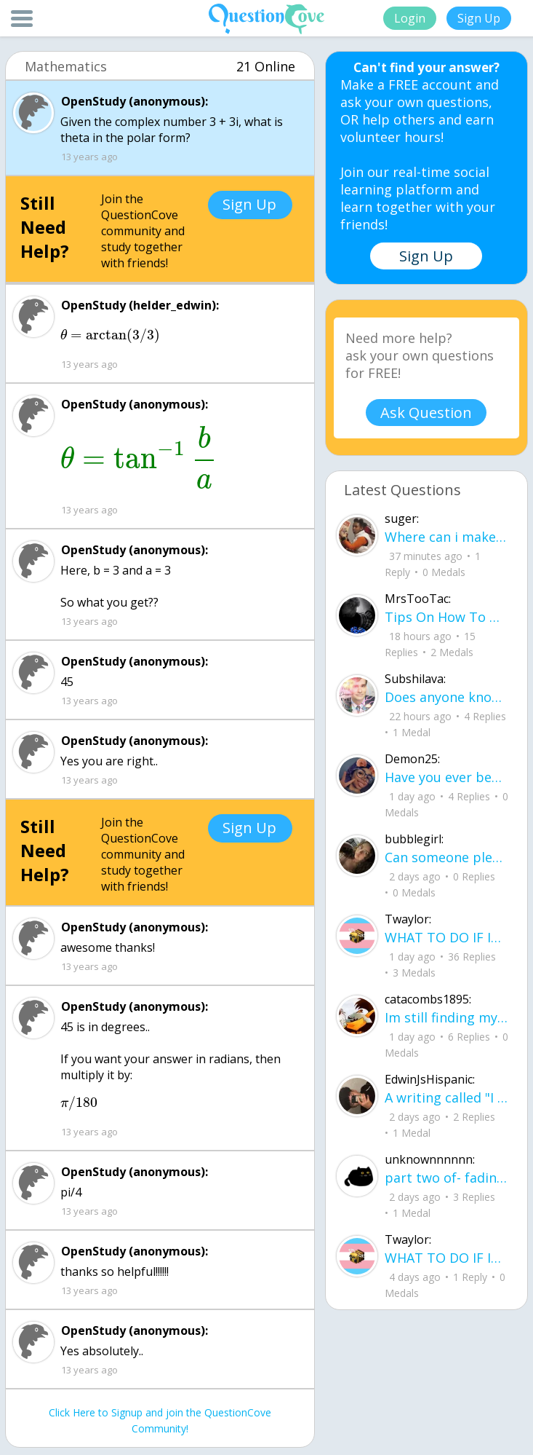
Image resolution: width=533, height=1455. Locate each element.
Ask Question (426, 412)
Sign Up (478, 18)
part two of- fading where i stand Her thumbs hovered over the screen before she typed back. (447, 1177)
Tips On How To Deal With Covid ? (447, 617)
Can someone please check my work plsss (447, 857)
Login (409, 18)
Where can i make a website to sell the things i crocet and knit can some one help (447, 536)
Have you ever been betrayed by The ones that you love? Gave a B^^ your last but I (447, 777)
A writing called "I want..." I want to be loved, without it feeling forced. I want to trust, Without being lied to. (447, 1097)
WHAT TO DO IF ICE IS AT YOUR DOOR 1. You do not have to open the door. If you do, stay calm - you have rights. (447, 937)
